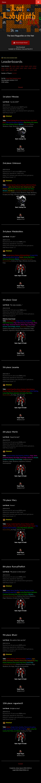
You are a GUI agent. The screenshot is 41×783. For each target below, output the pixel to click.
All (10, 66)
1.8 (10, 68)
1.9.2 (34, 66)
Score (7, 78)
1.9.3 (30, 66)
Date (10, 78)
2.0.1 (22, 66)
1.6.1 (25, 68)
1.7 (14, 68)
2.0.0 (26, 66)
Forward (20, 87)
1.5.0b (34, 68)
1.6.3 (17, 68)
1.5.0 (2, 70)
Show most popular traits (10, 57)
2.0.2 (17, 66)
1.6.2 (21, 68)
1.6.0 (29, 68)
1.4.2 (6, 70)
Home (4, 2)
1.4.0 (15, 70)
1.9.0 (6, 68)
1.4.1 (11, 70)
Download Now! (20, 43)
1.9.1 (2, 68)
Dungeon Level (16, 78)
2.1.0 (13, 66)
